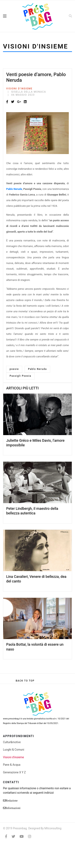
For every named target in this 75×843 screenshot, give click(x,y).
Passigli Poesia (20, 375)
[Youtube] (22, 836)
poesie (14, 369)
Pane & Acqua (11, 764)
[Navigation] (9, 16)
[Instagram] (29, 836)
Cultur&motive (12, 742)
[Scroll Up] (25, 681)
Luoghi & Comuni (13, 749)
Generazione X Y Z (14, 772)
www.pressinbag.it (11, 718)
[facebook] (6, 836)
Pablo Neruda (37, 369)
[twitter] (13, 836)
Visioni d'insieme (19, 88)
